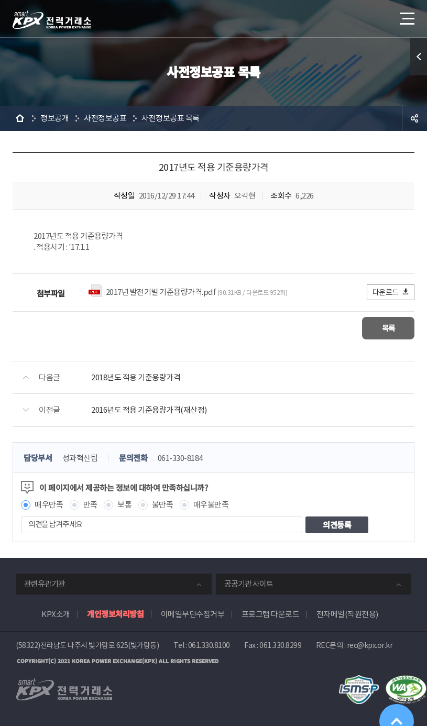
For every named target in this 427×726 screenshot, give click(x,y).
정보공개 (54, 118)
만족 (90, 504)
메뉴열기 (406, 15)
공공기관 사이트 (248, 583)
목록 (383, 327)
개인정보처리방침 (115, 613)
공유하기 (414, 118)
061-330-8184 (180, 458)
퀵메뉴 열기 (418, 56)
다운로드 (391, 292)
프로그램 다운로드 (271, 614)
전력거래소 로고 (52, 19)
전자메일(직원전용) (347, 614)
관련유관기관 (44, 583)
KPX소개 (55, 614)
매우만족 (49, 504)
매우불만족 (211, 504)
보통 (124, 504)
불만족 (162, 504)
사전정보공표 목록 (170, 118)
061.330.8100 (209, 645)
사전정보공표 (105, 118)
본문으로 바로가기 (0, 0)
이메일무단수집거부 (193, 614)
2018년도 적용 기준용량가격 (135, 377)
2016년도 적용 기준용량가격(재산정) (149, 409)
